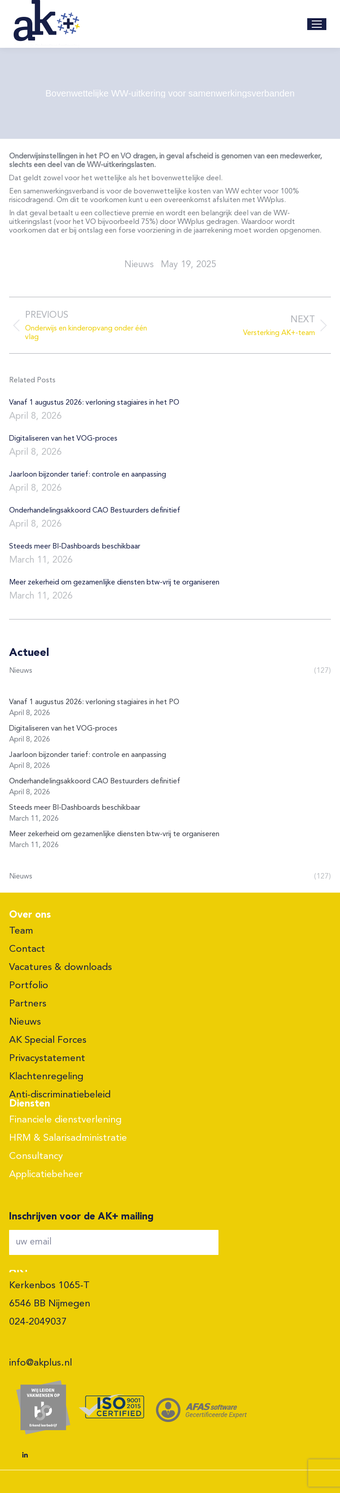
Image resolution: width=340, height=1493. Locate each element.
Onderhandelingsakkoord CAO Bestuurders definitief (94, 510)
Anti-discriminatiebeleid (60, 1095)
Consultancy (36, 1156)
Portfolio (28, 985)
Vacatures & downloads (60, 967)
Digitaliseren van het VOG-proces (63, 438)
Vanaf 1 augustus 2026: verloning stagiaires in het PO (94, 402)
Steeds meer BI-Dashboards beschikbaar (74, 546)
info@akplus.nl (40, 1363)
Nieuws (25, 1022)
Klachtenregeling (46, 1077)
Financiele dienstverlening (65, 1120)
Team (21, 931)
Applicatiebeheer (46, 1174)
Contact (27, 949)
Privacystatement (47, 1058)
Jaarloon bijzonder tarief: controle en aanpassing (87, 474)
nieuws (139, 264)
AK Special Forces (47, 1040)
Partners (27, 1004)
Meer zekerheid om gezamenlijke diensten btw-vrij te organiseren (114, 582)
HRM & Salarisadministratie (68, 1138)
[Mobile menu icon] (316, 24)
